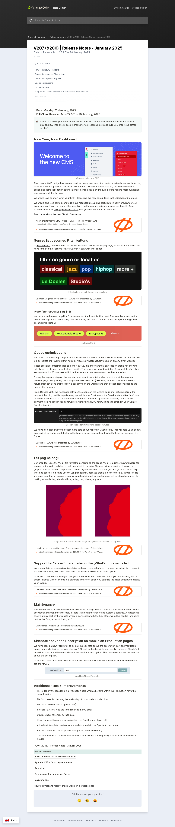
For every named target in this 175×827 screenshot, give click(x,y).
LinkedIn (103, 820)
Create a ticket (139, 7)
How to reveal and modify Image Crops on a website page (64, 785)
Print (37, 57)
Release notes (57, 37)
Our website (59, 820)
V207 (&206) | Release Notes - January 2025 (88, 37)
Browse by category (37, 37)
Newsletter (116, 820)
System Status (121, 7)
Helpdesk (91, 820)
